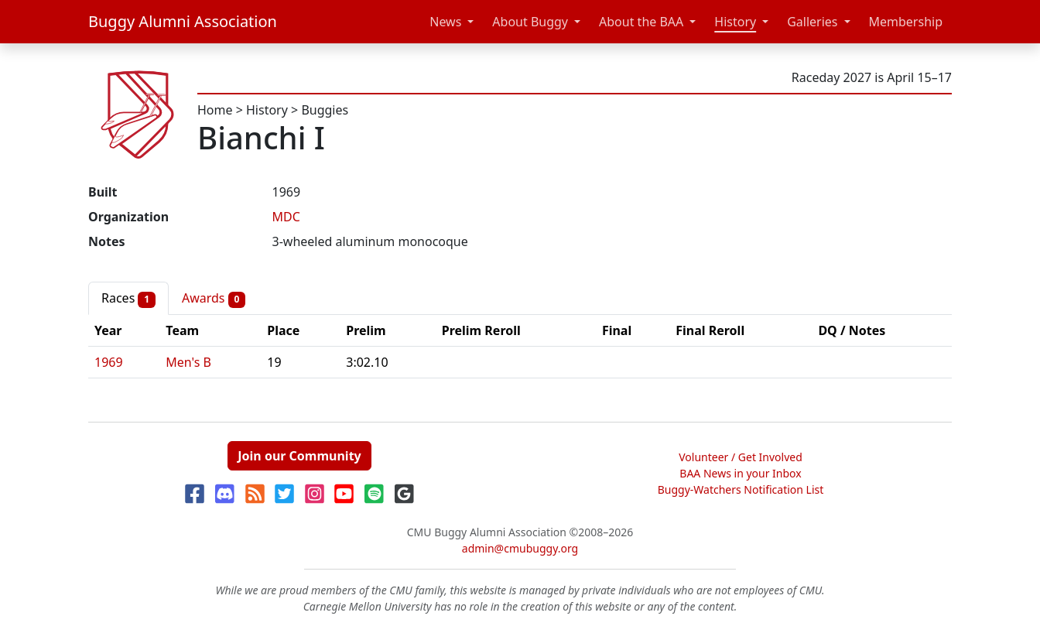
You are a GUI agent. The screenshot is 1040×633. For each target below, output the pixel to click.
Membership (906, 21)
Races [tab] (128, 298)
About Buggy (530, 21)
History (735, 21)
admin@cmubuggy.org (520, 548)
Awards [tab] (213, 298)
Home (215, 109)
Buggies (324, 109)
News (445, 21)
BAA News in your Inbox (740, 473)
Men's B (188, 362)
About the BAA (641, 21)
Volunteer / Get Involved (740, 457)
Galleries (812, 21)
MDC (286, 216)
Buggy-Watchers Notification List (741, 489)
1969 (108, 362)
